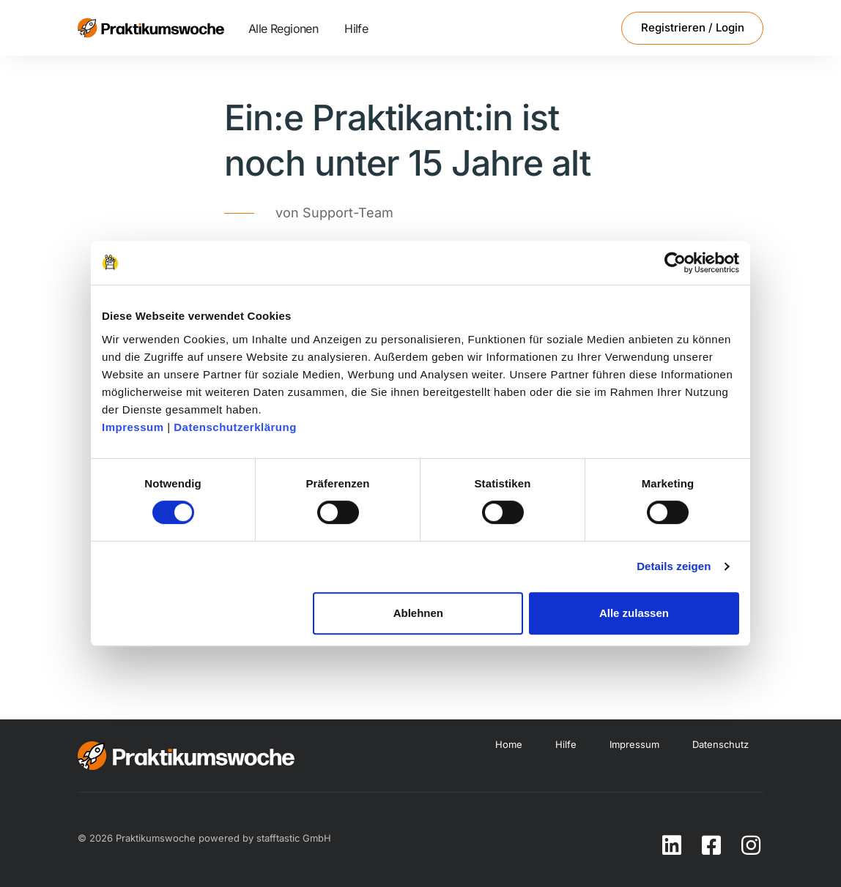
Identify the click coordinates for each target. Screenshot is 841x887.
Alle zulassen (634, 613)
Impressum (133, 427)
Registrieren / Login (692, 27)
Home (508, 744)
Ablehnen (418, 613)
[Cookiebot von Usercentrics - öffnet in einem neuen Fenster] (675, 263)
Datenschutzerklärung (235, 427)
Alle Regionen (283, 28)
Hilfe (356, 28)
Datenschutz (720, 744)
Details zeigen (674, 566)
